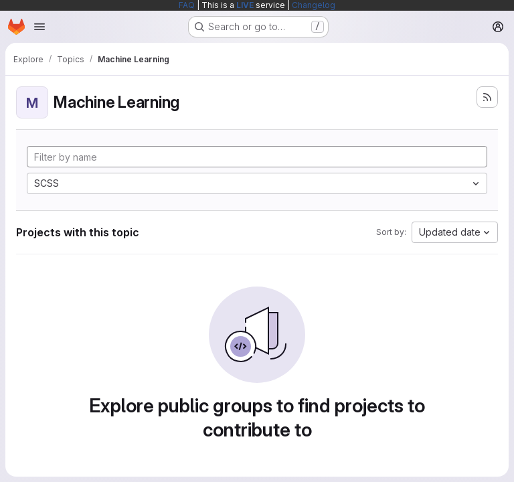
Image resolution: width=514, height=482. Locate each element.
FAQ (187, 5)
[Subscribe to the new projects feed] (487, 97)
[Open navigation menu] (39, 26)
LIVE (245, 5)
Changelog (313, 5)
